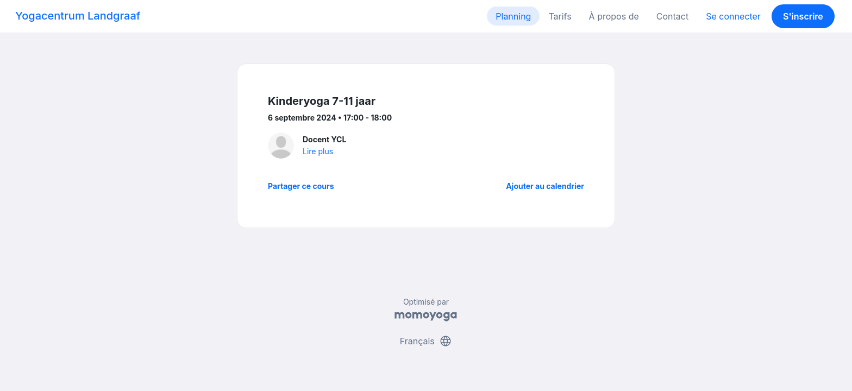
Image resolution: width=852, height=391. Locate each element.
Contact (672, 16)
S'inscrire (803, 16)
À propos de (614, 16)
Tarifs (559, 16)
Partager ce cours (301, 186)
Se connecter (733, 16)
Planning (513, 16)
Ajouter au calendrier (545, 186)
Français (426, 341)
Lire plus (318, 151)
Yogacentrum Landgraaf (77, 15)
